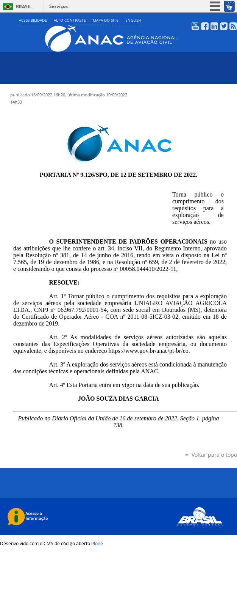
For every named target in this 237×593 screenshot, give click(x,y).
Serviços (58, 6)
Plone (97, 543)
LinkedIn (214, 26)
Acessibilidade (33, 20)
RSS (233, 26)
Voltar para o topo (214, 454)
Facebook (205, 26)
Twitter (224, 26)
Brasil (24, 6)
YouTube (195, 26)
